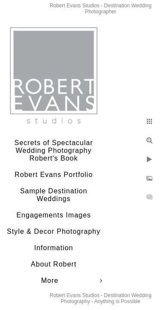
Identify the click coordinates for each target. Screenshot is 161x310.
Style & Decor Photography (53, 231)
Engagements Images (53, 215)
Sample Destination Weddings (54, 194)
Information (53, 247)
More (49, 280)
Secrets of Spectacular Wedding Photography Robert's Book (54, 150)
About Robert (53, 264)
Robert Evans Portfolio (54, 174)
